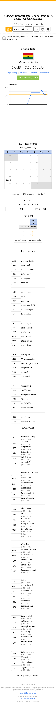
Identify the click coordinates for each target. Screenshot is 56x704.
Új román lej (26, 372)
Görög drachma (27, 523)
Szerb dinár (26, 376)
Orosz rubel (26, 386)
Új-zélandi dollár (28, 359)
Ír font (24, 534)
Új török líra (26, 403)
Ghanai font (26, 518)
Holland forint (27, 590)
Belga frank (26, 447)
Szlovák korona (27, 652)
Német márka (27, 482)
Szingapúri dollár (28, 394)
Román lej (25, 631)
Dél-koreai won (27, 336)
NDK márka (26, 477)
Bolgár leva (26, 452)
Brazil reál (25, 265)
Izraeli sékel (26, 314)
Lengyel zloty (26, 368)
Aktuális (38, 24)
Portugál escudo (28, 626)
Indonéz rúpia (27, 309)
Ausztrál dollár (27, 261)
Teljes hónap (12, 72)
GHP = (22, 209)
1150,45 (8, 180)
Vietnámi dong (27, 662)
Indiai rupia (26, 323)
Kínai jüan (25, 278)
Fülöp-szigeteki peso (29, 363)
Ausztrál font (26, 441)
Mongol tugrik (27, 585)
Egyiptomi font (27, 493)
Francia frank (27, 513)
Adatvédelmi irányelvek (28, 693)
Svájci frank (26, 274)
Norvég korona (27, 354)
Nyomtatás (35, 240)
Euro (23, 296)
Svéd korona (26, 390)
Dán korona (26, 292)
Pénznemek (44, 72)
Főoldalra (18, 24)
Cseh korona (26, 282)
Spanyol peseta (27, 498)
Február (15, 194)
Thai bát (24, 399)
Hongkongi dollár (28, 305)
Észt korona (26, 488)
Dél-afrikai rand (28, 421)
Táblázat (33, 72)
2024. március (28, 194)
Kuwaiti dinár (27, 554)
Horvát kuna (26, 529)
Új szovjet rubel (27, 657)
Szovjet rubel (26, 616)
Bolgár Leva (26, 457)
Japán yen (25, 332)
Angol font (25, 301)
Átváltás (23, 72)
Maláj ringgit (26, 345)
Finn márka (26, 508)
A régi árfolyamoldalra (28, 675)
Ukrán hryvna (27, 407)
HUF (44, 209)
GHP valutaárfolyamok (28, 77)
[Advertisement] (28, 6)
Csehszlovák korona (29, 472)
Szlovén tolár (26, 642)
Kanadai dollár (27, 269)
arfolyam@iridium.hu (28, 698)
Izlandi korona (27, 328)
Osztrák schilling (28, 436)
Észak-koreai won (28, 549)
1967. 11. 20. (25, 226)
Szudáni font (26, 636)
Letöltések (20, 240)
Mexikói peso (26, 341)
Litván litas (26, 565)
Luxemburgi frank (28, 570)
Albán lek (25, 595)
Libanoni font (27, 559)
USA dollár (25, 417)
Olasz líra (25, 544)
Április (41, 194)
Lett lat (24, 580)
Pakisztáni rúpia (28, 621)
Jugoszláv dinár (27, 667)
